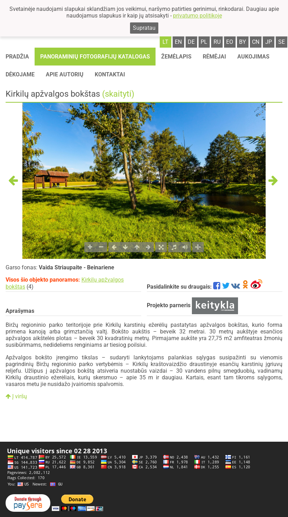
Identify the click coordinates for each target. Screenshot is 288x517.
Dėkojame (20, 74)
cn (255, 42)
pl (204, 42)
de (191, 42)
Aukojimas (253, 56)
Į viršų (16, 396)
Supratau (144, 28)
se (281, 42)
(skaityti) (118, 94)
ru (217, 42)
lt (165, 42)
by (242, 42)
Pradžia (17, 56)
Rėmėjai (214, 56)
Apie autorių (65, 74)
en (178, 42)
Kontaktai (110, 74)
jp (268, 42)
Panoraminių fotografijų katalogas (95, 56)
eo (229, 42)
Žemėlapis (176, 56)
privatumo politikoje (197, 15)
